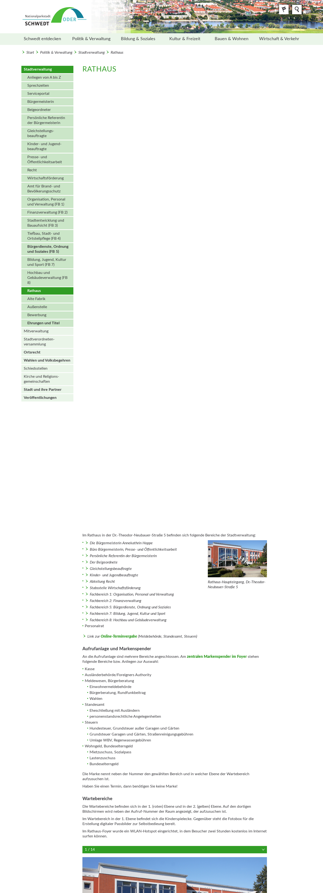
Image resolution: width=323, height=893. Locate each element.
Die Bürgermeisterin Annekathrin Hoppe (121, 543)
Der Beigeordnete (104, 562)
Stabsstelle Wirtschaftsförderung (115, 588)
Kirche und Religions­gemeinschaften (41, 379)
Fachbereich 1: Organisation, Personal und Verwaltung (132, 594)
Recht (32, 170)
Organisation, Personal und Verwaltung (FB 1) (46, 201)
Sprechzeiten (38, 85)
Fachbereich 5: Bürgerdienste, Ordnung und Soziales (130, 607)
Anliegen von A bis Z (44, 77)
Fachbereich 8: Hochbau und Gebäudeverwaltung (128, 620)
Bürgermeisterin (40, 102)
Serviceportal (38, 94)
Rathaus (117, 52)
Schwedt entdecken (42, 39)
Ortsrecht (32, 352)
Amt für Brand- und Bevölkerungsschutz (44, 188)
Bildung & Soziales (138, 39)
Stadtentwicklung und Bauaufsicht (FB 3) (45, 223)
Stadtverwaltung (91, 52)
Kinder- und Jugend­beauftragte (44, 146)
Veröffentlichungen (40, 398)
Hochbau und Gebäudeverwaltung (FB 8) (47, 278)
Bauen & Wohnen (231, 39)
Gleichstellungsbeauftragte (111, 569)
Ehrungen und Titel (43, 323)
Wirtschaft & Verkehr (279, 39)
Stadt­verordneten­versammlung (39, 341)
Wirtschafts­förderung (45, 178)
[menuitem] (44, 39)
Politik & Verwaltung (91, 39)
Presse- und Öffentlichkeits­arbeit (44, 159)
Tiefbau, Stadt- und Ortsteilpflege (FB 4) (44, 236)
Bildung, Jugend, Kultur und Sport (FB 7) (46, 262)
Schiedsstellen (36, 368)
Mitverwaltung (36, 331)
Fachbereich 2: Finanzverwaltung (115, 601)
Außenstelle (37, 307)
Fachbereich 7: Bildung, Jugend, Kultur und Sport (128, 614)
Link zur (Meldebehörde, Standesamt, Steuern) (142, 636)
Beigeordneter (39, 110)
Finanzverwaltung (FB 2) (47, 212)
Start (30, 52)
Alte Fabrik (36, 299)
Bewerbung (36, 315)
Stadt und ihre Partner (43, 390)
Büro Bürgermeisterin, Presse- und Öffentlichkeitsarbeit (133, 549)
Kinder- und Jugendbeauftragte (114, 575)
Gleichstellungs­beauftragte (40, 133)
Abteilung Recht (102, 581)
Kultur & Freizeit (184, 39)
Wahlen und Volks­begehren (47, 360)
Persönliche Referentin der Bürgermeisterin (46, 120)
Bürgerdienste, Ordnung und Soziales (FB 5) (47, 249)
